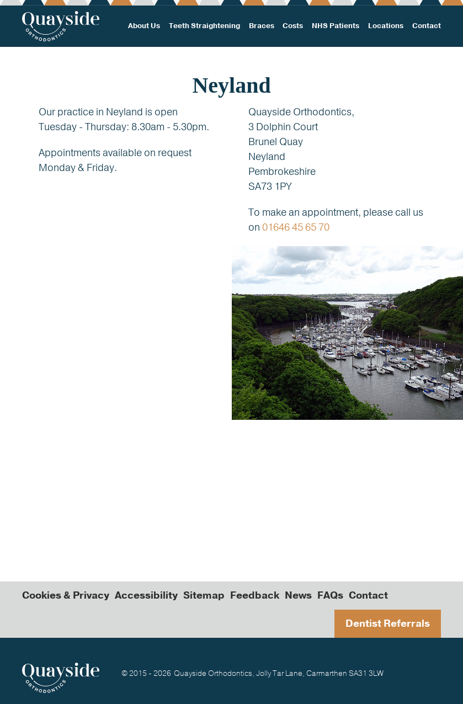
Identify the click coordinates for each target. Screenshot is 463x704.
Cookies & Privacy (65, 595)
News (298, 595)
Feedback (254, 595)
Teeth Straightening (204, 26)
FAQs (330, 595)
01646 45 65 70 (295, 227)
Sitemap (204, 595)
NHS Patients (335, 26)
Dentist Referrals (387, 623)
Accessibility (146, 595)
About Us (144, 26)
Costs (293, 26)
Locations (385, 26)
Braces (261, 26)
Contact (426, 26)
